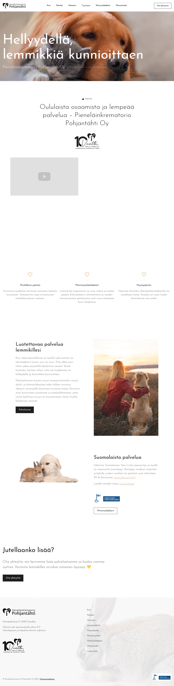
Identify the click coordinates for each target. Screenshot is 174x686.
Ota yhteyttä (162, 6)
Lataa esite (92, 651)
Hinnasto (72, 5)
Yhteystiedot (121, 5)
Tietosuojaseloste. (47, 679)
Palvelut (59, 5)
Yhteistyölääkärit (103, 5)
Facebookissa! (126, 486)
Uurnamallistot (93, 625)
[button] (86, 5)
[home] (18, 5)
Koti (49, 5)
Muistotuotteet (93, 636)
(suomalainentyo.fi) (124, 480)
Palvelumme (25, 413)
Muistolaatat (93, 631)
